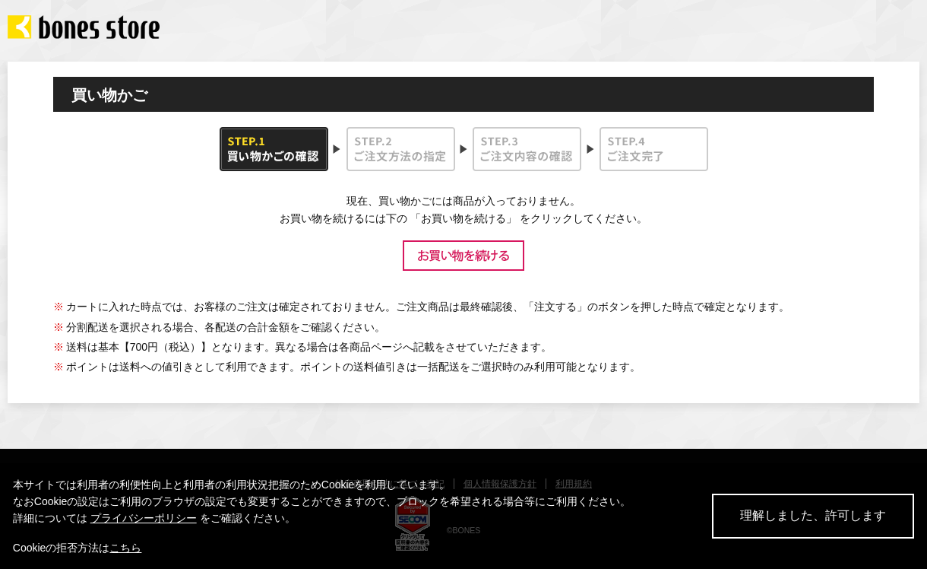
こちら (125, 548)
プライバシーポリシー (143, 518)
